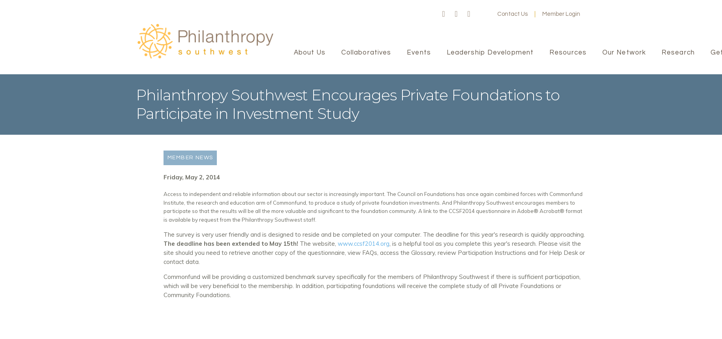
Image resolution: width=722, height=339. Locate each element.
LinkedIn (468, 14)
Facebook (443, 14)
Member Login (561, 14)
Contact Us (512, 14)
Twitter (456, 14)
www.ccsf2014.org (363, 243)
